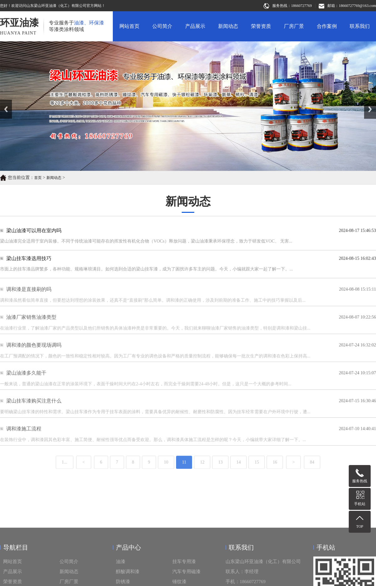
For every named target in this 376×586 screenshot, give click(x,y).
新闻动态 (228, 26)
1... (64, 469)
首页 (38, 178)
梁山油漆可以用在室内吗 (33, 230)
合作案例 (327, 26)
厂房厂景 (294, 26)
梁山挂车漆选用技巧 (28, 258)
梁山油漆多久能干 (26, 378)
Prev (3, 102)
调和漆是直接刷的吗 (28, 294)
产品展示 (195, 26)
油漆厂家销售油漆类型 (31, 322)
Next (367, 102)
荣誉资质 (261, 26)
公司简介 (162, 26)
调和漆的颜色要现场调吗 (33, 350)
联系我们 (360, 26)
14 (238, 469)
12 (202, 469)
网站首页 (129, 26)
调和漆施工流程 (23, 434)
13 (220, 469)
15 (256, 469)
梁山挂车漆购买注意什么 (33, 406)
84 (312, 469)
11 (184, 469)
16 (275, 469)
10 (166, 469)
